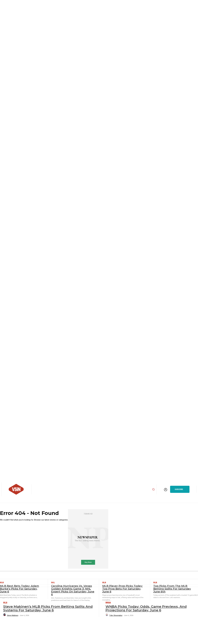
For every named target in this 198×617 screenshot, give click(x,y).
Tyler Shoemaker (115, 615)
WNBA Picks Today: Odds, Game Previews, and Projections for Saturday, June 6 (146, 608)
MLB (5, 602)
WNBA (108, 602)
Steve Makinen (12, 615)
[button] (153, 489)
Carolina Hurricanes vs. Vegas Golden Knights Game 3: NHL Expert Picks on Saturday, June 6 (72, 590)
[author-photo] (5, 615)
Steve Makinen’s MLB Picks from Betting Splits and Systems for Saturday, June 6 (48, 608)
